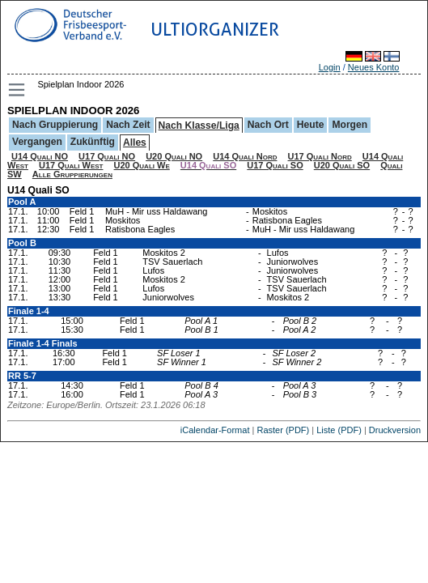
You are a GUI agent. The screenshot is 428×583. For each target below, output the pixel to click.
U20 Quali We (142, 165)
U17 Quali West (71, 165)
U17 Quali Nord (320, 156)
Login (330, 67)
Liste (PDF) (339, 430)
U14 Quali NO (39, 156)
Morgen (349, 124)
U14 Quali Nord (245, 156)
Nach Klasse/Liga (199, 125)
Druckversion (395, 430)
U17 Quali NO (106, 156)
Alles (134, 142)
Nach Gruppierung (55, 124)
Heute (310, 124)
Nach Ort (268, 124)
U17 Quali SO (275, 165)
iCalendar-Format (215, 430)
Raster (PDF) (282, 430)
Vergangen (37, 141)
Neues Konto (374, 67)
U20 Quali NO (174, 156)
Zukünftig (92, 141)
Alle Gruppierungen (72, 174)
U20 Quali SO (342, 165)
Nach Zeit (128, 124)
